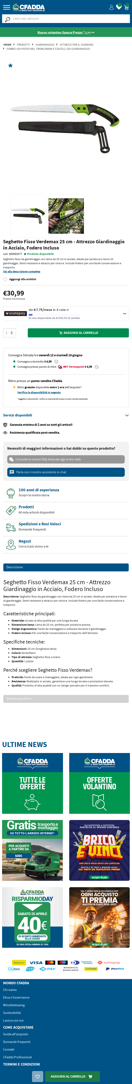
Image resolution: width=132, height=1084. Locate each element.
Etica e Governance (16, 997)
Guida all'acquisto (15, 1034)
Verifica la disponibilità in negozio (39, 392)
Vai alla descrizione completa (21, 272)
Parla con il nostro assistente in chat (37, 472)
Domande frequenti (16, 1042)
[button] (111, 7)
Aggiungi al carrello (78, 333)
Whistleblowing (14, 1005)
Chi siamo (10, 990)
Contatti (8, 1050)
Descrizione (14, 567)
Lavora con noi (13, 1020)
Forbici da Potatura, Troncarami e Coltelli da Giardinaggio (48, 49)
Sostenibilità (12, 1013)
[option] (66, 128)
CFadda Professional (17, 1057)
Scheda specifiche (18, 699)
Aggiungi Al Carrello (72, 1076)
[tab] (66, 415)
